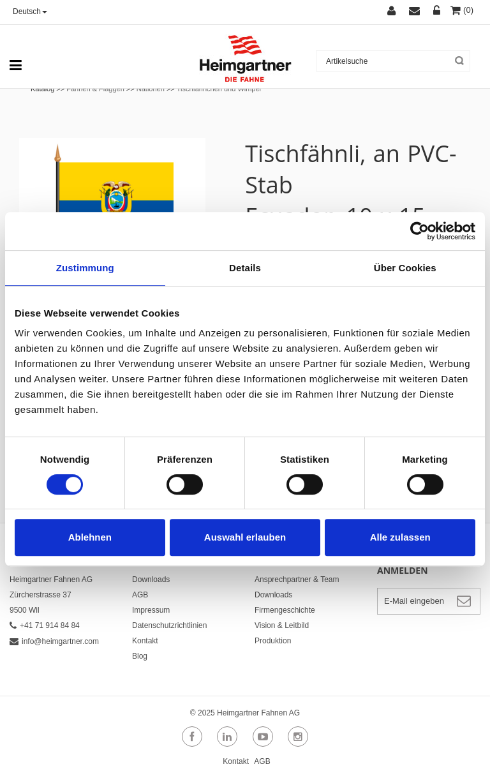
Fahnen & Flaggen (95, 89)
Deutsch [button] (30, 11)
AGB (140, 594)
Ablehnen (90, 537)
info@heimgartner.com (54, 641)
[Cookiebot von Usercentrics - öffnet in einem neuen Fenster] (419, 231)
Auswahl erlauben (245, 537)
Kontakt (145, 640)
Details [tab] (245, 267)
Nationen (151, 89)
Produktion (273, 640)
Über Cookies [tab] (405, 267)
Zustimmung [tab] (85, 267)
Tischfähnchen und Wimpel (219, 89)
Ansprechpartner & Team (297, 579)
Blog (139, 656)
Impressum (151, 610)
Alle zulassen (400, 537)
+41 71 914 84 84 (45, 625)
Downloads (151, 579)
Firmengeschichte (285, 610)
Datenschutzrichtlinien (169, 625)
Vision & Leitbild (282, 625)
